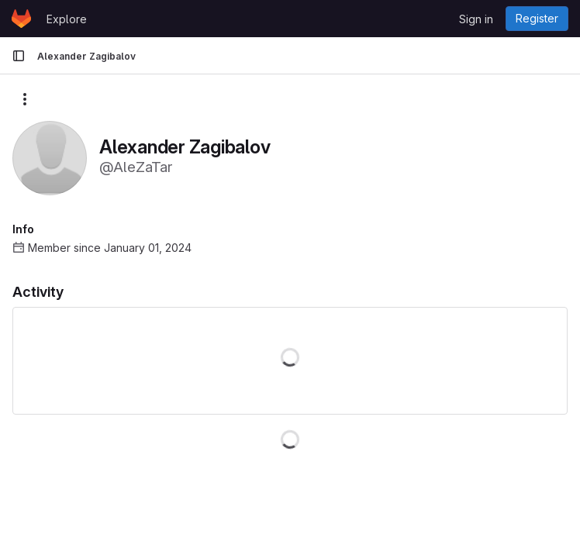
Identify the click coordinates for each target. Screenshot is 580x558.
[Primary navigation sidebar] (18, 55)
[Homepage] (21, 18)
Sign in (476, 19)
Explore (67, 19)
